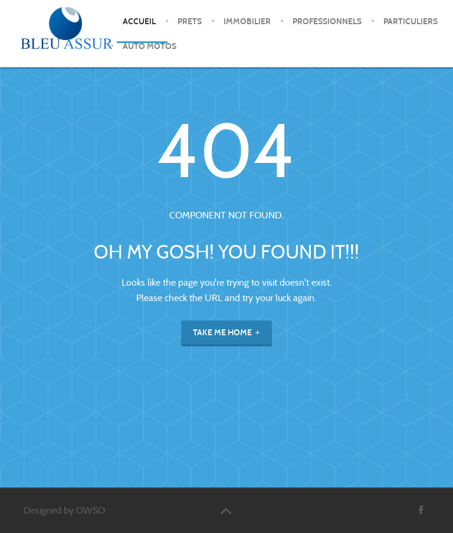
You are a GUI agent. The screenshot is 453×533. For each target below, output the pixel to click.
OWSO (90, 510)
